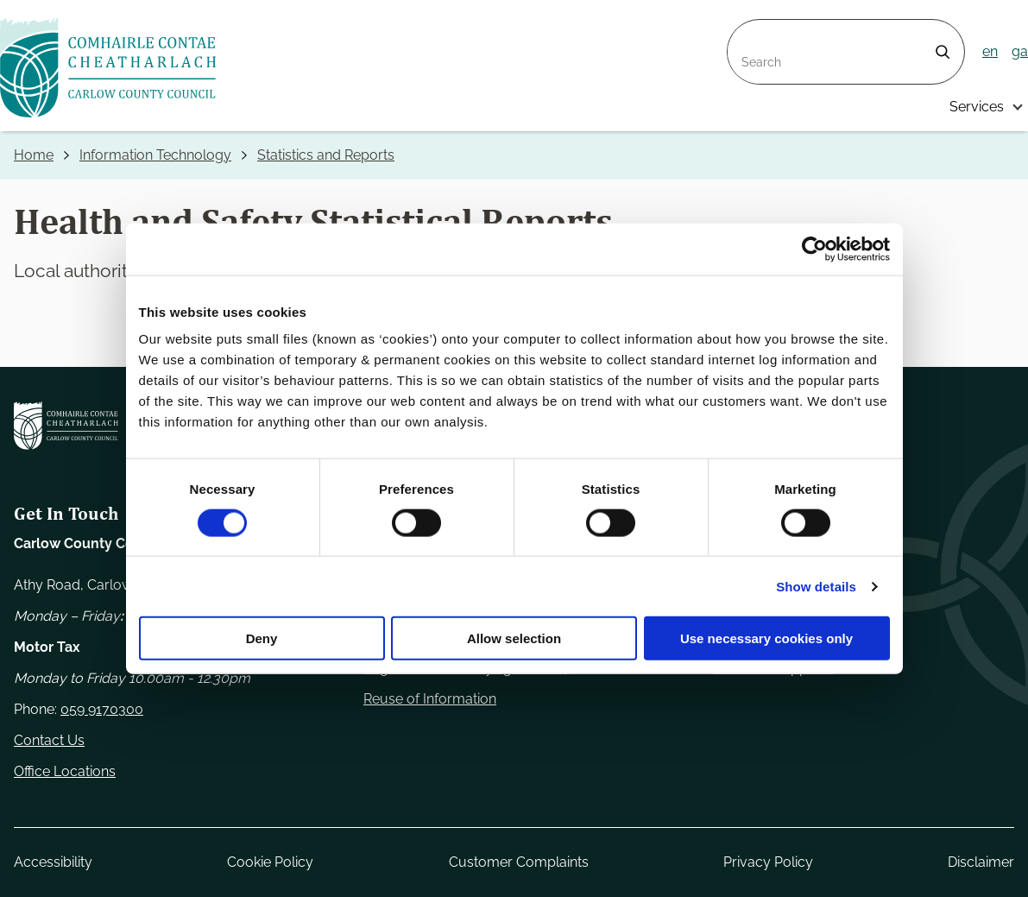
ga (1020, 51)
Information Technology (155, 155)
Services (976, 106)
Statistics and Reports (325, 155)
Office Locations (65, 771)
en (990, 51)
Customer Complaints (519, 862)
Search (750, 30)
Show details (816, 585)
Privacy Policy (768, 862)
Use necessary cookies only (766, 638)
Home (34, 155)
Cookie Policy (270, 862)
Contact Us (49, 740)
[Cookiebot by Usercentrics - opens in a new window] (814, 249)
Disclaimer (981, 862)
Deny (262, 638)
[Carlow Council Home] (66, 425)
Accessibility (53, 862)
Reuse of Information (429, 699)
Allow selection (514, 638)
